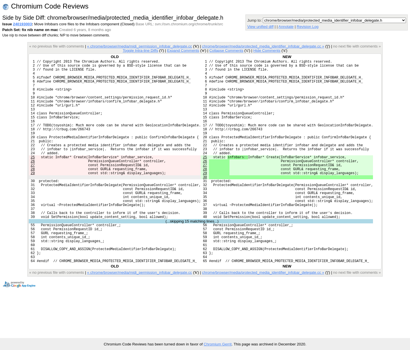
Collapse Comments (226, 50)
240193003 (22, 24)
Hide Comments (266, 50)
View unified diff (260, 26)
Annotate (286, 26)
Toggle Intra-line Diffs (140, 50)
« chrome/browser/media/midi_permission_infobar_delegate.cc (139, 46)
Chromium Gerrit (217, 344)
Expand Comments (183, 50)
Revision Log (308, 26)
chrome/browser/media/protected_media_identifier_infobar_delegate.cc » (263, 46)
